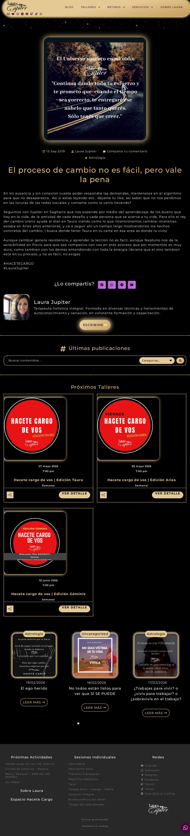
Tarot (72, 785)
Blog (69, 7)
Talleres (90, 7)
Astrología (97, 157)
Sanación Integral (81, 795)
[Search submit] (180, 361)
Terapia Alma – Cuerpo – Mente (91, 790)
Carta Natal (77, 764)
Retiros (116, 7)
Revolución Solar (81, 769)
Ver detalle (74, 493)
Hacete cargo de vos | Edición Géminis (48, 594)
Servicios (142, 7)
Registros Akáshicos (83, 779)
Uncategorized (95, 634)
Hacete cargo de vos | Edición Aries (141, 480)
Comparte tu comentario (127, 151)
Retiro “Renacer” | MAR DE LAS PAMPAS (27, 776)
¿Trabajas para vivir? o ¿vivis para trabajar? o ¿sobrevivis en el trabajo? (156, 693)
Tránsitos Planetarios (84, 774)
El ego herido (34, 688)
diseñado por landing (95, 826)
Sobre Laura (171, 7)
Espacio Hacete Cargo (32, 800)
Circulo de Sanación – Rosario (27, 769)
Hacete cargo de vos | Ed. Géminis (30, 764)
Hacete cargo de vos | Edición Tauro (48, 480)
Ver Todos (12, 782)
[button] (102, 285)
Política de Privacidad (95, 820)
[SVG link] (17, 7)
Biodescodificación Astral (87, 800)
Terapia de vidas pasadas (86, 805)
